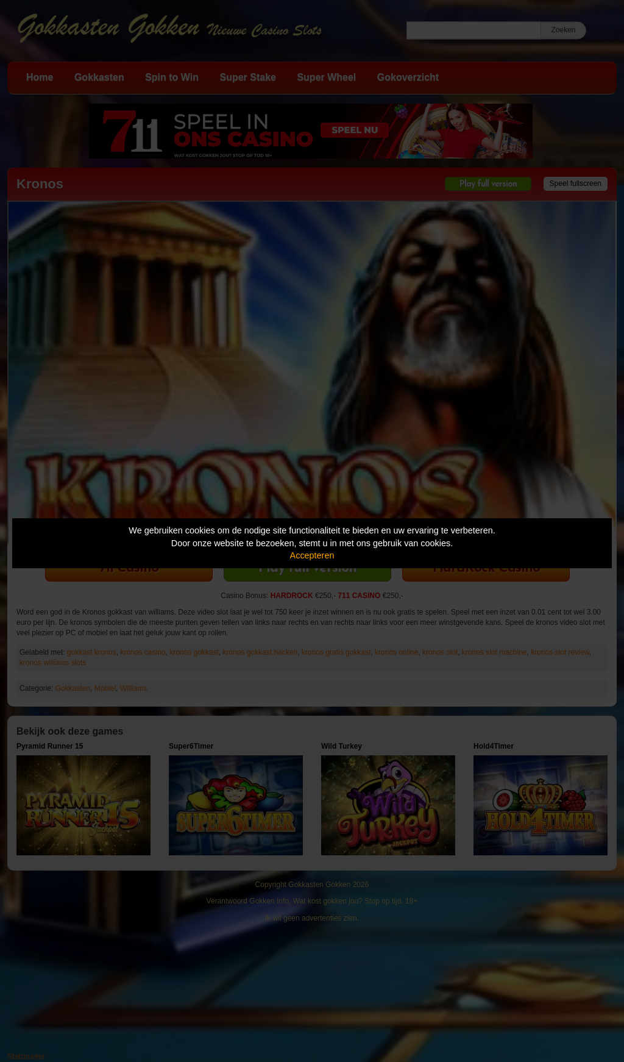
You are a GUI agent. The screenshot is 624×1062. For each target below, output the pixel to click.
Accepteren (312, 555)
